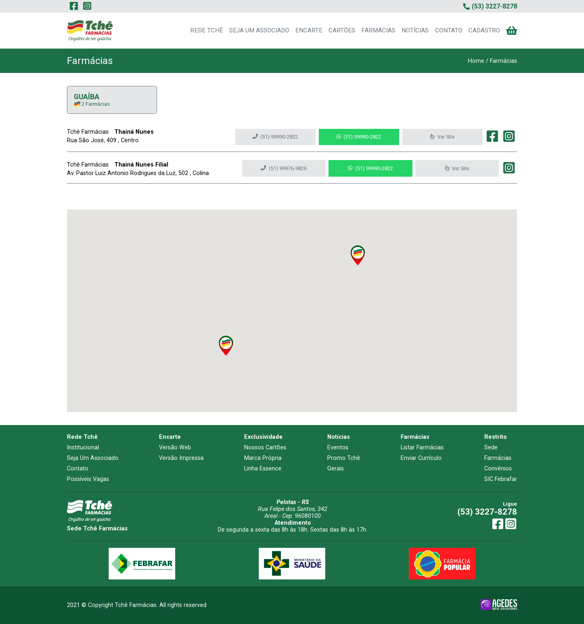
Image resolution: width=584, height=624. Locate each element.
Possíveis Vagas (88, 479)
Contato (77, 468)
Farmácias (497, 458)
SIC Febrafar (500, 479)
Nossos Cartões (265, 447)
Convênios (498, 468)
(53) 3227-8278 (487, 512)
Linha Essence (262, 468)
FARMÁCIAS (378, 30)
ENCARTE (308, 30)
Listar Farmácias (422, 447)
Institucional (83, 447)
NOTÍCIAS (415, 30)
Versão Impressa (181, 458)
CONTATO (448, 30)
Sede (491, 447)
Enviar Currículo (421, 458)
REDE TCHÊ (206, 30)
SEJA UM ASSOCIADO (259, 30)
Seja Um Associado (92, 458)
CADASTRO (484, 30)
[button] (358, 255)
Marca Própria (262, 458)
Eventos (337, 447)
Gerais (335, 468)
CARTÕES (341, 30)
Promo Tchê (343, 458)
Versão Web (175, 447)
